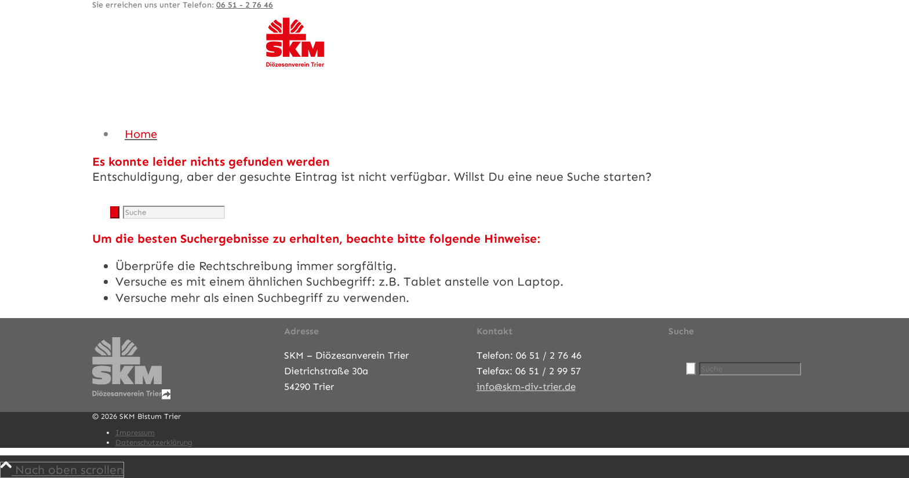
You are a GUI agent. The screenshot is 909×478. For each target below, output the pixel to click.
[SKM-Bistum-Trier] (295, 63)
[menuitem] (466, 134)
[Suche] (174, 212)
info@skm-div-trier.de (526, 386)
